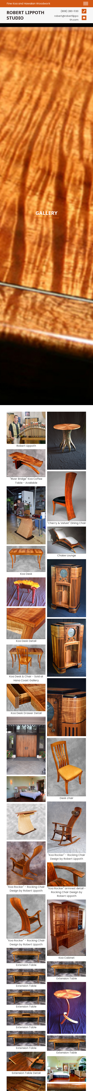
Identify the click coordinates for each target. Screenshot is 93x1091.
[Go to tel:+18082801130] (70, 11)
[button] (85, 3)
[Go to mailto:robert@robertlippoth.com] (70, 18)
